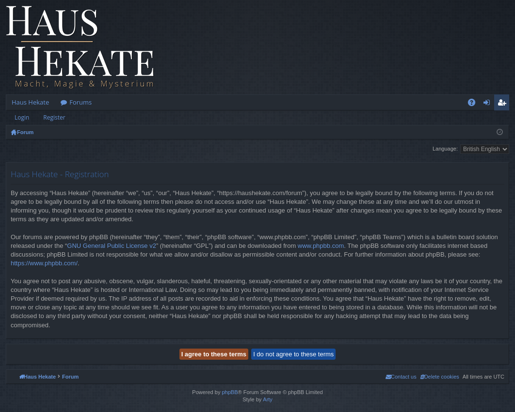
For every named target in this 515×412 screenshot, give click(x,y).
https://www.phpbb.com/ (44, 263)
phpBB (230, 392)
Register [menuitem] (504, 104)
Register (54, 117)
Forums (80, 102)
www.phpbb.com (321, 245)
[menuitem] (439, 377)
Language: (445, 149)
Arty (268, 399)
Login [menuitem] (488, 104)
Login (22, 117)
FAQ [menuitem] (474, 104)
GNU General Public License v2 (111, 245)
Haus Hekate (30, 102)
